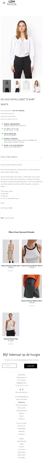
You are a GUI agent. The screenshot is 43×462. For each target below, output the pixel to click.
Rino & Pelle (21, 458)
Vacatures (21, 402)
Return (22, 416)
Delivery (21, 413)
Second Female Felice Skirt (10, 266)
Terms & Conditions (21, 405)
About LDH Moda (21, 399)
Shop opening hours (21, 392)
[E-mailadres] (9, 366)
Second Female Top (11, 339)
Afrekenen (21, 431)
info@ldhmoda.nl (21, 383)
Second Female (21, 441)
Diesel (21, 444)
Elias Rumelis (21, 455)
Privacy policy (21, 408)
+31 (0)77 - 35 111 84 (11, 129)
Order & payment (21, 410)
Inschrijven (21, 434)
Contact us (21, 419)
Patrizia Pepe (21, 452)
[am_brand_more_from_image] (10, 250)
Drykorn (21, 447)
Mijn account (21, 426)
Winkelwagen (21, 429)
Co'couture (21, 449)
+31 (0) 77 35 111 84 (21, 386)
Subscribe (30, 366)
